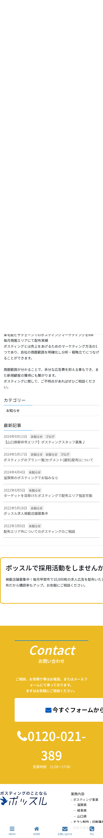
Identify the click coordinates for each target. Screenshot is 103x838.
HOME (36, 831)
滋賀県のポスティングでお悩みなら (31, 477)
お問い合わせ (65, 831)
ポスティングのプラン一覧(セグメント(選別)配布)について (48, 459)
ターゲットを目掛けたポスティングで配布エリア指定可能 (48, 495)
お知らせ (13, 410)
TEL (92, 831)
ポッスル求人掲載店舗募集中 (26, 513)
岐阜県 (82, 810)
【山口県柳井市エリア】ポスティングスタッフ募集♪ (44, 442)
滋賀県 (82, 804)
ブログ (50, 436)
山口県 (82, 816)
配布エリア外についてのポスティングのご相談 (39, 531)
